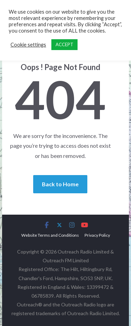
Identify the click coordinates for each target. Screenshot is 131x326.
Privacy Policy (97, 235)
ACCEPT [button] (64, 44)
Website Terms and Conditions (50, 235)
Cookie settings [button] (28, 45)
